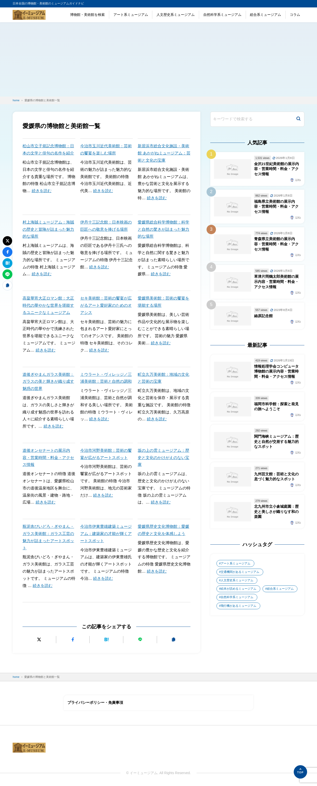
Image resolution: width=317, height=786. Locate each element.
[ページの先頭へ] (300, 772)
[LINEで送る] (140, 639)
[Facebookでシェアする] (73, 639)
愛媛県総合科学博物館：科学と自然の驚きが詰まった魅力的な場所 (163, 229)
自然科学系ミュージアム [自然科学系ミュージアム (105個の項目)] (237, 602)
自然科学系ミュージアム (222, 15)
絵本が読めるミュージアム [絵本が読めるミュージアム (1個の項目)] (238, 593)
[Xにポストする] (39, 639)
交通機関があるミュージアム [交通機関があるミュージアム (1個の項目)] (240, 576)
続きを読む (42, 191)
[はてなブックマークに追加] (106, 639)
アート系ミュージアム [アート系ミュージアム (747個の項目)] (235, 568)
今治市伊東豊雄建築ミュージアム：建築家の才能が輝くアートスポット (106, 533)
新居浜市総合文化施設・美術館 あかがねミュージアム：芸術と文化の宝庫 (164, 153)
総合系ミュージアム (265, 15)
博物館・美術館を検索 (87, 15)
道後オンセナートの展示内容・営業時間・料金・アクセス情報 (48, 457)
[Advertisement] (158, 59)
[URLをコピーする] (173, 639)
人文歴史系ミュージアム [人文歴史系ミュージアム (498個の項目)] (237, 585)
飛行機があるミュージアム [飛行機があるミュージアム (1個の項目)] (238, 610)
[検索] (298, 119)
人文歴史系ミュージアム (176, 15)
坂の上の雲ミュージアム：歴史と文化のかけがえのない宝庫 (163, 457)
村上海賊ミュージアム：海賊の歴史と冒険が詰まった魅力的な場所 (48, 229)
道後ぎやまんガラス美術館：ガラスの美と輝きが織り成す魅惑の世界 (48, 381)
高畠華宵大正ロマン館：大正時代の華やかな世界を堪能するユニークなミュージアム (48, 305)
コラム (295, 15)
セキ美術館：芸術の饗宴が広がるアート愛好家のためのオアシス (106, 305)
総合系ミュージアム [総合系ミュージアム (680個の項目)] (280, 593)
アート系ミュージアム (130, 15)
